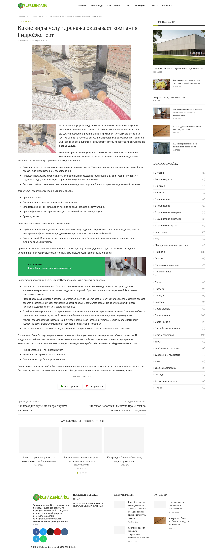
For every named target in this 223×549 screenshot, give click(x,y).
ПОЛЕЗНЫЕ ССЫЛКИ (85, 495)
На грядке (180, 252)
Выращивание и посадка (180, 219)
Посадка (180, 289)
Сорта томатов (180, 315)
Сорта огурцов (180, 308)
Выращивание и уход (180, 225)
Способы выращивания (180, 328)
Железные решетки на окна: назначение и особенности (185, 145)
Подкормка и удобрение (180, 265)
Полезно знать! (37, 16)
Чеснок (166, 5)
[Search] (204, 6)
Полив (180, 282)
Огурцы (139, 5)
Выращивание (180, 199)
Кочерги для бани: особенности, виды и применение (187, 128)
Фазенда (180, 374)
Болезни (180, 172)
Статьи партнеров (180, 335)
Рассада (180, 302)
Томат (152, 5)
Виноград (96, 5)
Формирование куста (180, 381)
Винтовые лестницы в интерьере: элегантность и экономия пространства (82, 461)
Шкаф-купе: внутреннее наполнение (169, 97)
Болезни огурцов (180, 179)
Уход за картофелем (180, 368)
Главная (81, 5)
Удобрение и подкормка (180, 348)
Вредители (180, 192)
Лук (127, 5)
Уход (180, 361)
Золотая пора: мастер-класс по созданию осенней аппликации (186, 82)
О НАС (76, 499)
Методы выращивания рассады (180, 245)
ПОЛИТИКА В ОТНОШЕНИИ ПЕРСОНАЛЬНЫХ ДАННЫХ (88, 505)
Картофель (114, 5)
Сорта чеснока (180, 322)
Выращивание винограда (180, 212)
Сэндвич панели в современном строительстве (178, 68)
